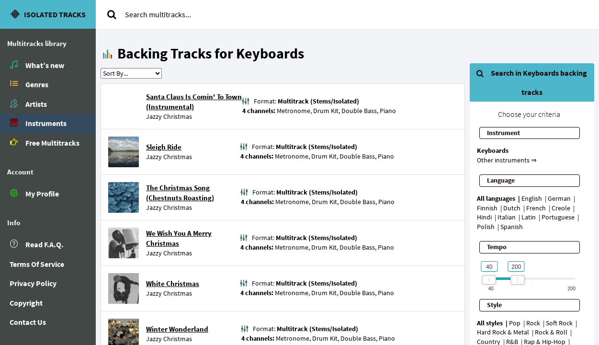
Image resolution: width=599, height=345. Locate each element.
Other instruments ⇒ (507, 160)
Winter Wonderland (177, 329)
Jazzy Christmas (169, 116)
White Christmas (172, 283)
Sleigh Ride (163, 146)
